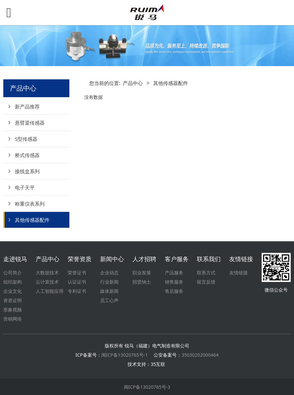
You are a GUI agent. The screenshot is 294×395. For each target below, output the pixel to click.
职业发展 (141, 272)
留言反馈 (206, 282)
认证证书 (77, 282)
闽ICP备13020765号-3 (147, 387)
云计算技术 (47, 282)
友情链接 (238, 272)
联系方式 (206, 272)
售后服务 (174, 291)
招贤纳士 (141, 282)
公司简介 (12, 272)
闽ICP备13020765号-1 (124, 355)
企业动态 (109, 272)
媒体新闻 (109, 291)
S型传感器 (26, 139)
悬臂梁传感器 (30, 122)
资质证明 (12, 300)
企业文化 (12, 291)
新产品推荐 (27, 106)
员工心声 (109, 300)
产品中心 (133, 83)
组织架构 (12, 282)
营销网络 (12, 319)
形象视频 (12, 309)
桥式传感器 (27, 155)
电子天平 (25, 187)
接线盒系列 (27, 171)
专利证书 (77, 291)
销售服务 (174, 282)
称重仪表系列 (30, 203)
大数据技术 (47, 272)
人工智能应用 (49, 291)
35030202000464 (199, 355)
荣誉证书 (77, 272)
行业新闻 (109, 282)
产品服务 (174, 272)
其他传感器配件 (32, 220)
